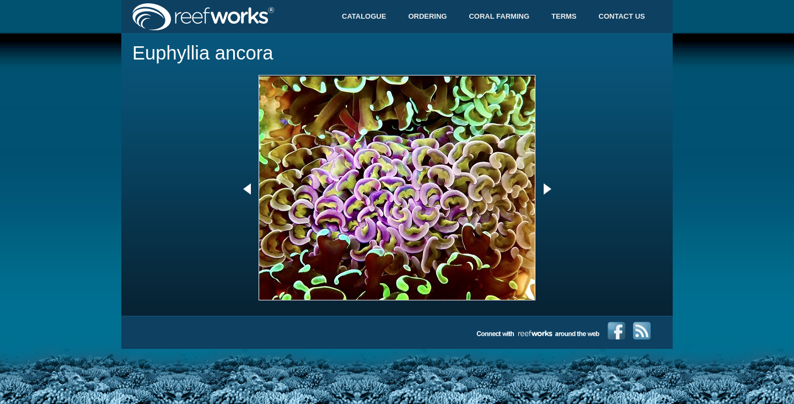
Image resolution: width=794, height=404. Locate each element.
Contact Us (622, 16)
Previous (246, 189)
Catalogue (364, 16)
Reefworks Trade (228, 16)
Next (548, 189)
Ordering (427, 16)
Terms (564, 16)
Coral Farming (499, 16)
